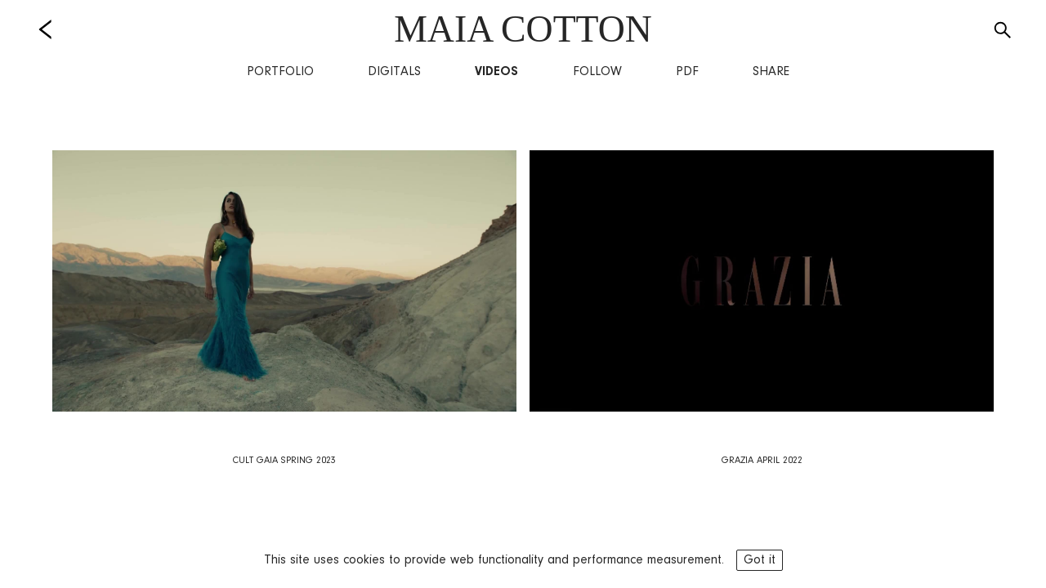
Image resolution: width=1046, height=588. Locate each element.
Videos (496, 71)
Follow (597, 71)
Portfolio (280, 71)
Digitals (394, 71)
